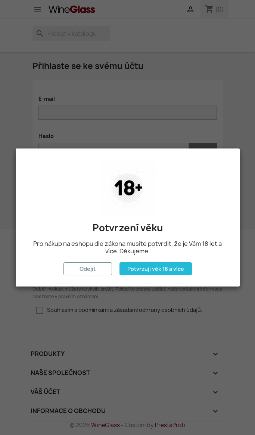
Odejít (88, 268)
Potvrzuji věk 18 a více (155, 268)
